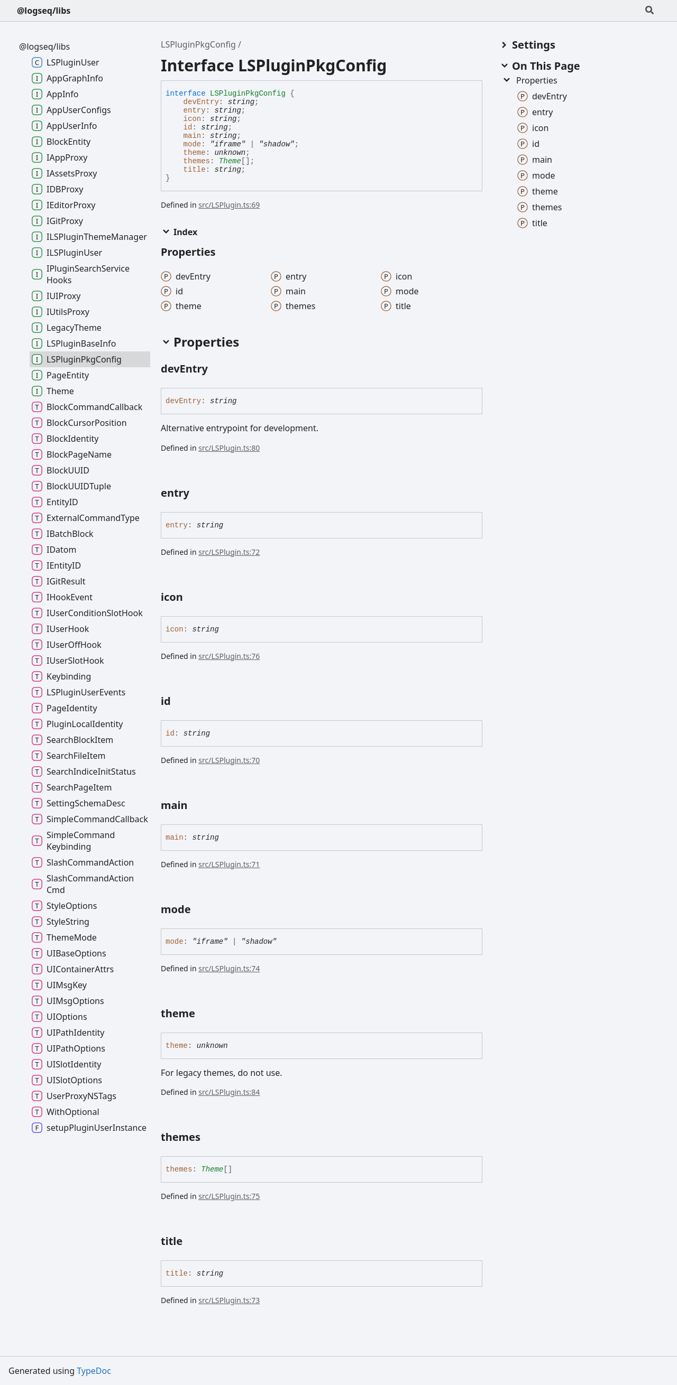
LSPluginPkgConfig (198, 44)
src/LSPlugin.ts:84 (229, 1092)
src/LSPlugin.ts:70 (229, 760)
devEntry (201, 102)
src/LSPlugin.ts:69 (229, 205)
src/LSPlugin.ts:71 (229, 864)
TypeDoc (94, 1371)
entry (195, 110)
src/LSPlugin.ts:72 (229, 552)
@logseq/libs (43, 10)
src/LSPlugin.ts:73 (229, 1300)
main (193, 136)
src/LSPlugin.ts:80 (229, 448)
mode (193, 144)
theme (195, 152)
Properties (529, 80)
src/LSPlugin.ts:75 (229, 1196)
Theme (230, 161)
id (188, 127)
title (195, 169)
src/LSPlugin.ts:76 (229, 656)
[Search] (649, 10)
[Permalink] (217, 370)
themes (197, 161)
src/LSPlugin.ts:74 (229, 968)
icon (193, 119)
